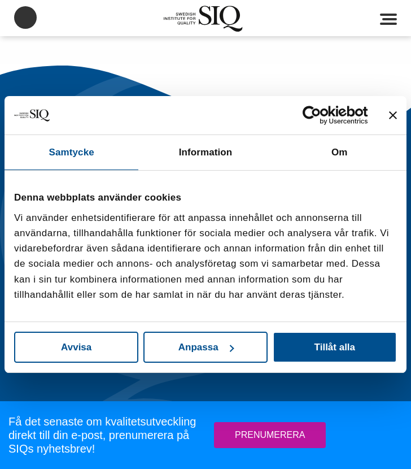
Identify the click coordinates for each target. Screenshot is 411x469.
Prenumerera (270, 435)
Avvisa (76, 347)
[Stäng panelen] (393, 115)
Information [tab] (206, 152)
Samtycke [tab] (71, 152)
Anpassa (206, 347)
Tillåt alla (334, 347)
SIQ (205, 19)
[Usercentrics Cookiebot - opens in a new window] (318, 115)
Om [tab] (339, 152)
